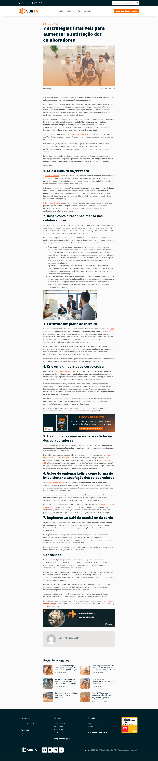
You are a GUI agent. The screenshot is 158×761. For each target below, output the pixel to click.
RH (57, 24)
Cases (23, 733)
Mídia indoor (58, 726)
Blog (89, 723)
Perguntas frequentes (63, 738)
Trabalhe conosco (27, 723)
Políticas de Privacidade (97, 732)
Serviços (57, 732)
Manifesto (25, 730)
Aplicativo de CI (59, 729)
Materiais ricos (93, 726)
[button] (126, 11)
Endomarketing (48, 24)
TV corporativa (59, 723)
